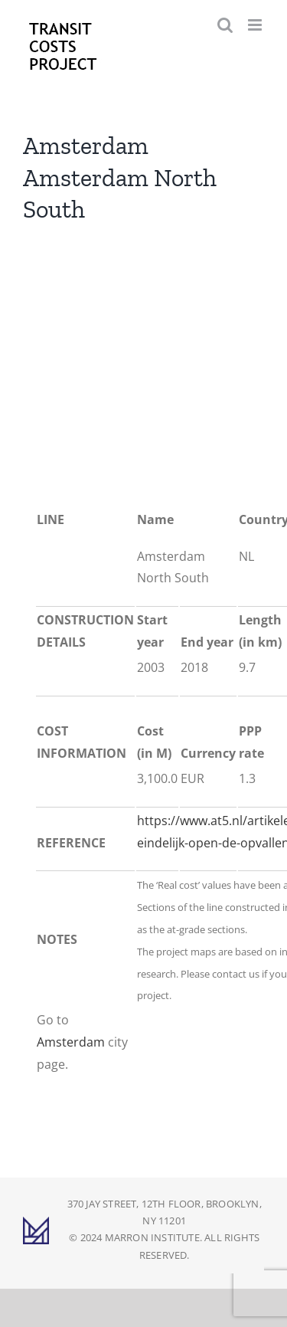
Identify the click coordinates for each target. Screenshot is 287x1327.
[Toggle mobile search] (225, 25)
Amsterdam (71, 1042)
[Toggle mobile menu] (256, 25)
